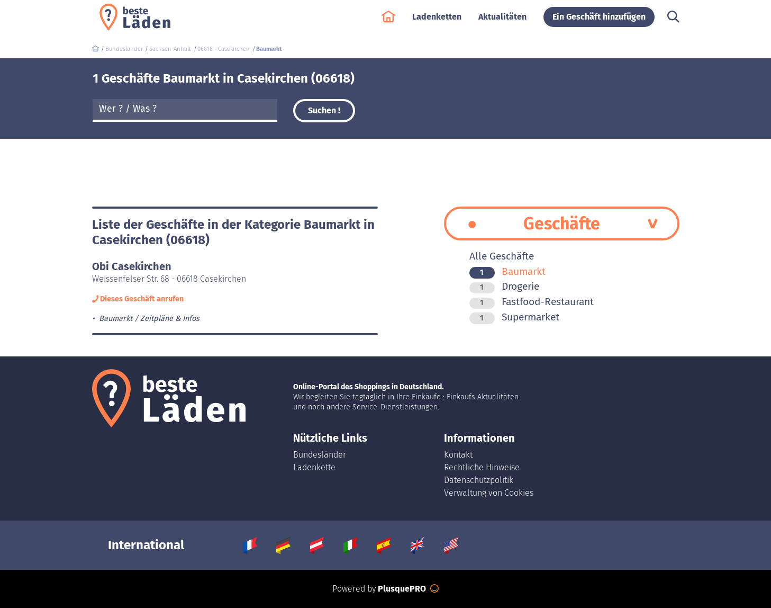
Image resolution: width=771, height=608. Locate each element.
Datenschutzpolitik (478, 480)
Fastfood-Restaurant (531, 302)
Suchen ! (324, 110)
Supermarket (514, 317)
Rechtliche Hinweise (482, 467)
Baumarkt (507, 271)
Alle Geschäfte (501, 256)
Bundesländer (319, 455)
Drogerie (504, 286)
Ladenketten (436, 22)
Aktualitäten (502, 22)
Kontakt (458, 455)
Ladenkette (314, 467)
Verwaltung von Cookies (488, 493)
